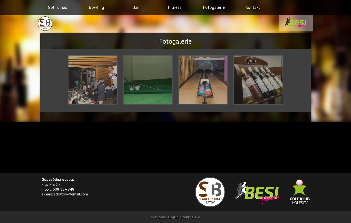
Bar (135, 7)
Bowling (96, 7)
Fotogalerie (214, 7)
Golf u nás (57, 7)
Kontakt (252, 7)
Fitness (174, 7)
